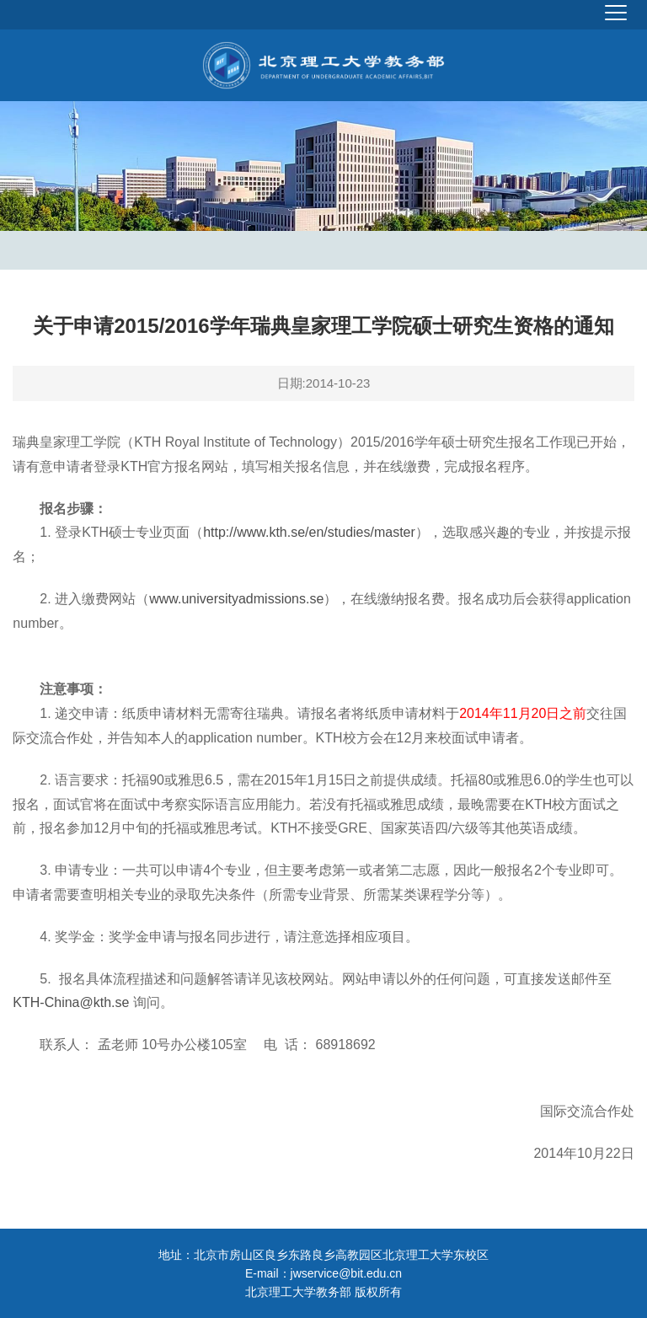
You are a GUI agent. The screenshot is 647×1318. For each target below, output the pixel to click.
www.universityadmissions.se (236, 599)
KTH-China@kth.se (71, 1002)
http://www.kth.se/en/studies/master (309, 532)
